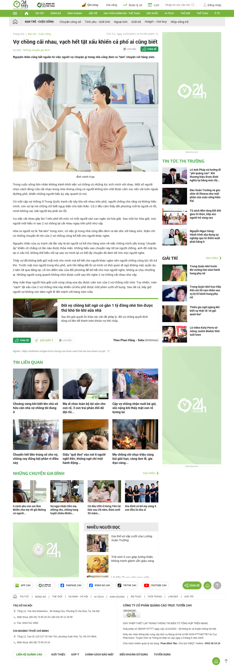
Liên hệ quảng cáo (29, 654)
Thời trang (155, 596)
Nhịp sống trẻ (179, 21)
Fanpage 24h (71, 585)
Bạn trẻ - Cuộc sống (39, 21)
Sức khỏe (152, 13)
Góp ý (75, 654)
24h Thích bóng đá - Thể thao (122, 13)
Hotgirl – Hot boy (156, 21)
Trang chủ (19, 33)
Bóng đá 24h (99, 585)
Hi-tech (169, 13)
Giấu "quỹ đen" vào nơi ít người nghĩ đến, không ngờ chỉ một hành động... (84, 459)
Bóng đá (56, 13)
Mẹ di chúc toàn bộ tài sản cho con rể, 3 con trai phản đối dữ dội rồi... (84, 408)
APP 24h (23, 585)
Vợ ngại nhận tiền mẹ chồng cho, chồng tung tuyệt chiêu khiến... (64, 510)
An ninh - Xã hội (78, 596)
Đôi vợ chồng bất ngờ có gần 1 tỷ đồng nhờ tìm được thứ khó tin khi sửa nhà (107, 308)
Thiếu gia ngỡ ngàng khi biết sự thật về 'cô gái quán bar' (205, 311)
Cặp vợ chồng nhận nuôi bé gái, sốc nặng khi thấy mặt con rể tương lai (134, 408)
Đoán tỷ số (132, 5)
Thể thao (202, 13)
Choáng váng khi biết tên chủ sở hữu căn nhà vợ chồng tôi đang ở (35, 408)
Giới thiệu (58, 654)
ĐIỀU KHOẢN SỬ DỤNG (134, 654)
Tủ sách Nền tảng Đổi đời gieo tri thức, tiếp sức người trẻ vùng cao (205, 214)
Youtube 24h (155, 585)
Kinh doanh (75, 13)
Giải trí (93, 13)
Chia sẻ (152, 49)
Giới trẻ (136, 21)
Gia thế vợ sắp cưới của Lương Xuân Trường (131, 538)
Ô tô (217, 13)
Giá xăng (111, 4)
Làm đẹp (173, 596)
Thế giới (185, 13)
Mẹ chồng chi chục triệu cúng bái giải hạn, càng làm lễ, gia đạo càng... (133, 459)
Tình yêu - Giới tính (97, 21)
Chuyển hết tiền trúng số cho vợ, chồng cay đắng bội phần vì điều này (36, 459)
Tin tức (39, 13)
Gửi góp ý (44, 340)
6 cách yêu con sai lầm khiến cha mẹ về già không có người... (29, 510)
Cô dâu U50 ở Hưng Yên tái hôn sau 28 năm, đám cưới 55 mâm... (104, 510)
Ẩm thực (136, 596)
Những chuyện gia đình (36, 50)
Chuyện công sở (70, 21)
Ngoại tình (120, 21)
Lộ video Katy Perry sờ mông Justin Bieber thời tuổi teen (205, 331)
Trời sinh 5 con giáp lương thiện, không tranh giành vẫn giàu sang (132, 558)
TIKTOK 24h (127, 585)
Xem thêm (149, 473)
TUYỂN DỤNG (162, 654)
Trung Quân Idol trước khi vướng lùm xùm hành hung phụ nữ (205, 270)
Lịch (153, 5)
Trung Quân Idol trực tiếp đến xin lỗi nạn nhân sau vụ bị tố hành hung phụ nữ (205, 292)
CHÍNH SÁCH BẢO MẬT (99, 654)
